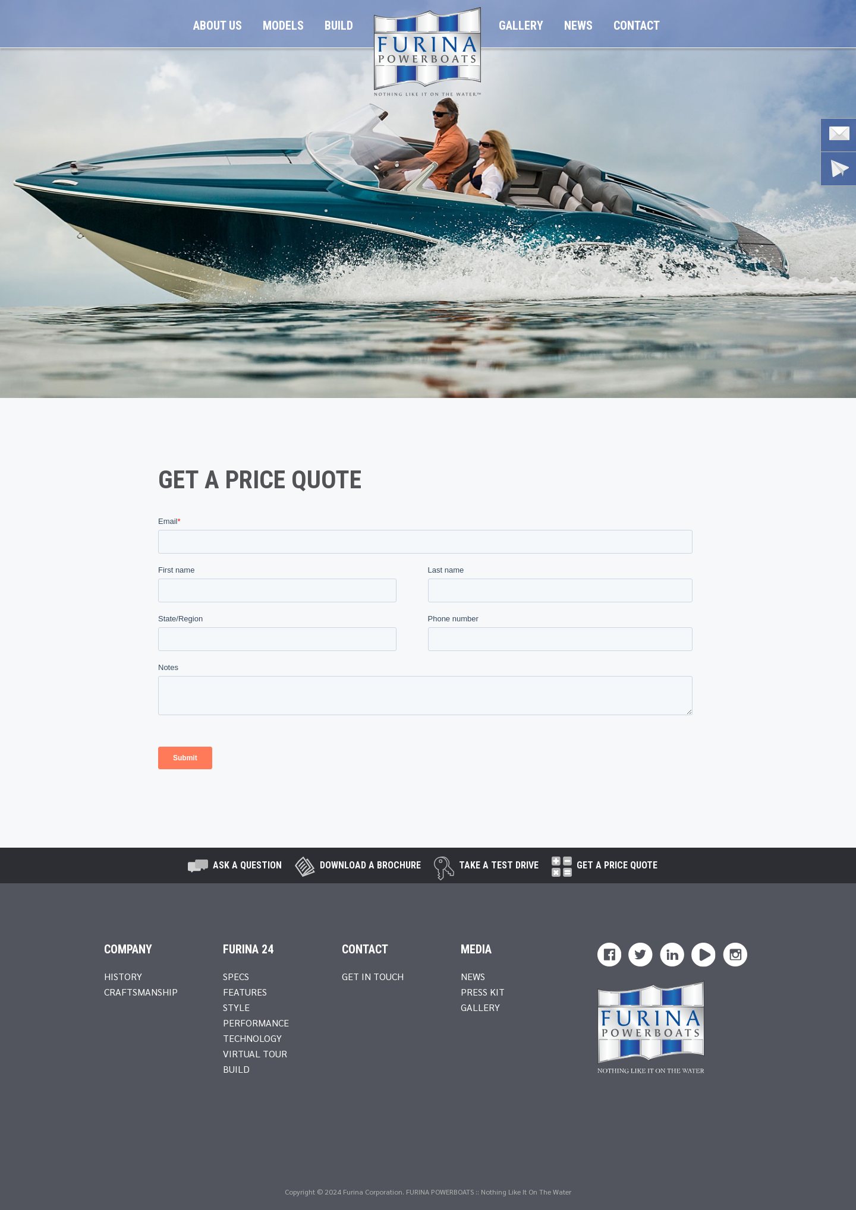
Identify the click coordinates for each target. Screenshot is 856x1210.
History (123, 976)
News (578, 25)
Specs (236, 976)
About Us (217, 25)
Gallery (521, 25)
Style (236, 1007)
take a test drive (499, 865)
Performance (256, 1022)
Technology (252, 1038)
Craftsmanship (141, 991)
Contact (636, 25)
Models (283, 25)
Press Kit (483, 991)
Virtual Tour (255, 1053)
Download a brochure (370, 865)
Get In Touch (373, 976)
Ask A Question (247, 865)
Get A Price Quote (617, 865)
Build (339, 25)
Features (245, 991)
